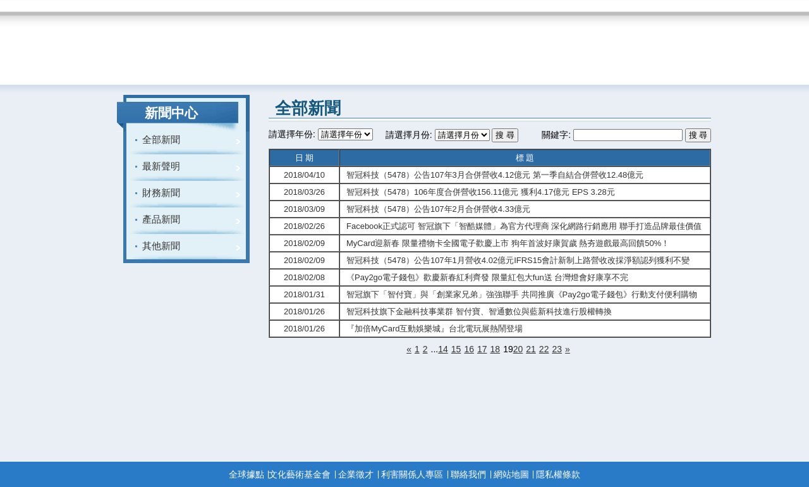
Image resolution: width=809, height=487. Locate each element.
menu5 (497, 42)
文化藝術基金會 (300, 474)
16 (469, 349)
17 (482, 349)
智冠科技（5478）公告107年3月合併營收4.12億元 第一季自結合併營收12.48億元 (494, 175)
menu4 (405, 42)
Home (140, 42)
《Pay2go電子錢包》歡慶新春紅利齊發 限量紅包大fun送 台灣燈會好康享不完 (487, 277)
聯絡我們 (468, 474)
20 (518, 349)
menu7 (670, 42)
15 (456, 349)
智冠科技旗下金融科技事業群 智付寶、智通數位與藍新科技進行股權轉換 (479, 311)
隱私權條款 (558, 474)
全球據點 (246, 474)
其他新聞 (161, 245)
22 (544, 349)
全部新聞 (161, 139)
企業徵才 (356, 474)
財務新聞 (161, 192)
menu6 (584, 42)
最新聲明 (161, 166)
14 (443, 349)
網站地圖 (511, 474)
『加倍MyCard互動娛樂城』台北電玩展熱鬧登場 (434, 328)
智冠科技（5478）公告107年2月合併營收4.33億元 (438, 209)
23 (557, 349)
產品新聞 (161, 219)
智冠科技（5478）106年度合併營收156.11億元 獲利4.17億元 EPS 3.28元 (480, 192)
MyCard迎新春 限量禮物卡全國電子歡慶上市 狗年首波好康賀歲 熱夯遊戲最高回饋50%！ (507, 243)
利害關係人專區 (412, 474)
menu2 (228, 42)
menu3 (314, 42)
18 (495, 349)
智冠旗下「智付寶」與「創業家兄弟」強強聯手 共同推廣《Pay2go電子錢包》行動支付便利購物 (521, 294)
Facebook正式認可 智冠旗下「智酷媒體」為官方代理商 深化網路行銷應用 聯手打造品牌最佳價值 (524, 226)
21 (531, 349)
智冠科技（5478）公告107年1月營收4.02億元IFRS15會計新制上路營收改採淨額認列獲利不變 (518, 260)
